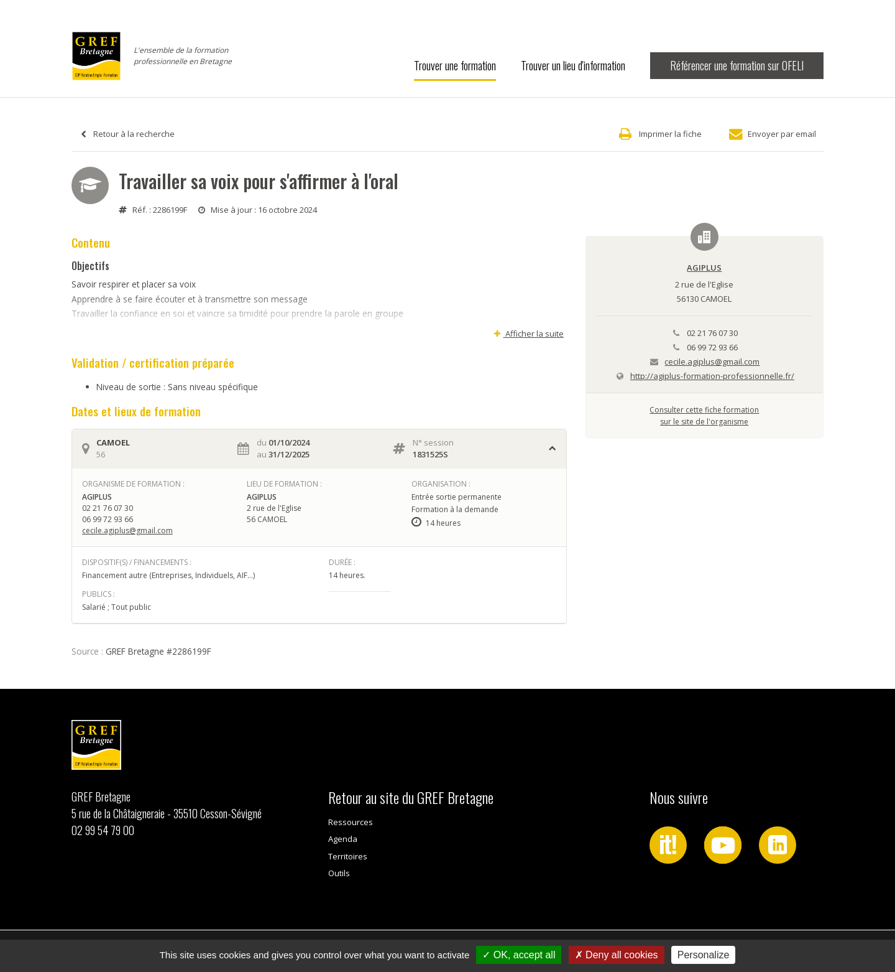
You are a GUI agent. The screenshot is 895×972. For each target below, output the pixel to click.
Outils (339, 873)
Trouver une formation (455, 65)
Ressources (350, 822)
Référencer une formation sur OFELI (737, 65)
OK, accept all (518, 955)
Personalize (703, 955)
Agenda (342, 838)
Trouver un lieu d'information (573, 65)
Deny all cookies (616, 955)
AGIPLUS (704, 267)
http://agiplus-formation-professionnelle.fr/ (712, 375)
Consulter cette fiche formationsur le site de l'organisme (704, 415)
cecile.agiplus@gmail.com (127, 530)
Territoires (347, 856)
